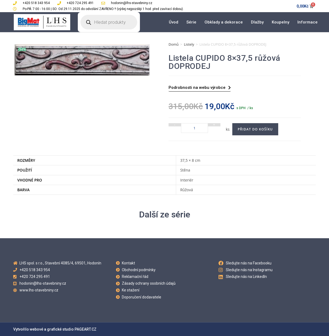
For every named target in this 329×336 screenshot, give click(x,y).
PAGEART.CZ (85, 329)
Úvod (173, 22)
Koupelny (280, 22)
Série (191, 22)
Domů (174, 44)
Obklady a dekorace (223, 22)
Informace (307, 22)
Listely (189, 44)
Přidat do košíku (255, 129)
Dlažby (257, 22)
